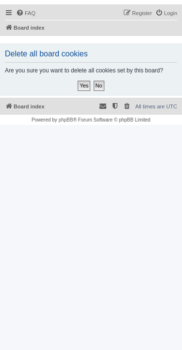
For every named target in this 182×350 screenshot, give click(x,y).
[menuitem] (25, 13)
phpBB (66, 119)
